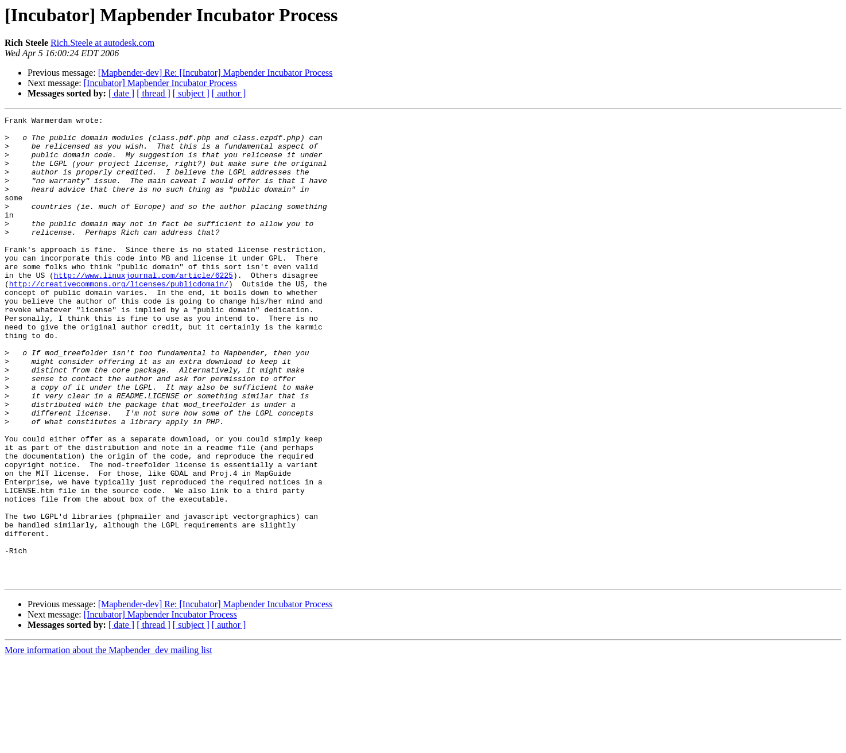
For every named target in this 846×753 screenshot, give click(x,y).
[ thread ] (153, 93)
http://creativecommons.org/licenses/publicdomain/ (118, 318)
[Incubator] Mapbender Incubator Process (160, 83)
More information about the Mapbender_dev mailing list (108, 743)
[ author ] (229, 93)
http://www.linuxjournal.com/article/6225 (143, 307)
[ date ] (121, 93)
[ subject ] (191, 93)
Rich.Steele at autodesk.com (102, 43)
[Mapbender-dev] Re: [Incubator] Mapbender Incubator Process (215, 72)
